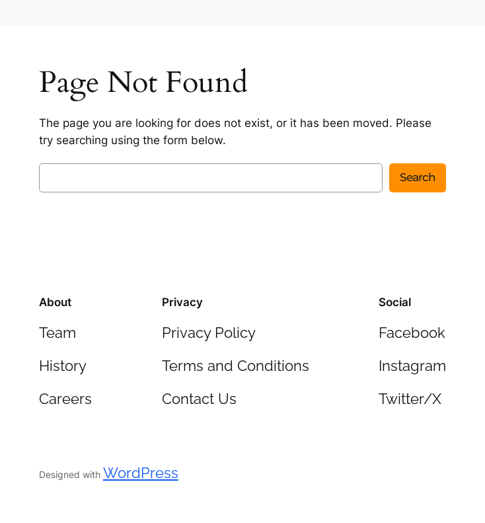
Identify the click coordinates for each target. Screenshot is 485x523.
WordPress (140, 472)
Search (418, 177)
